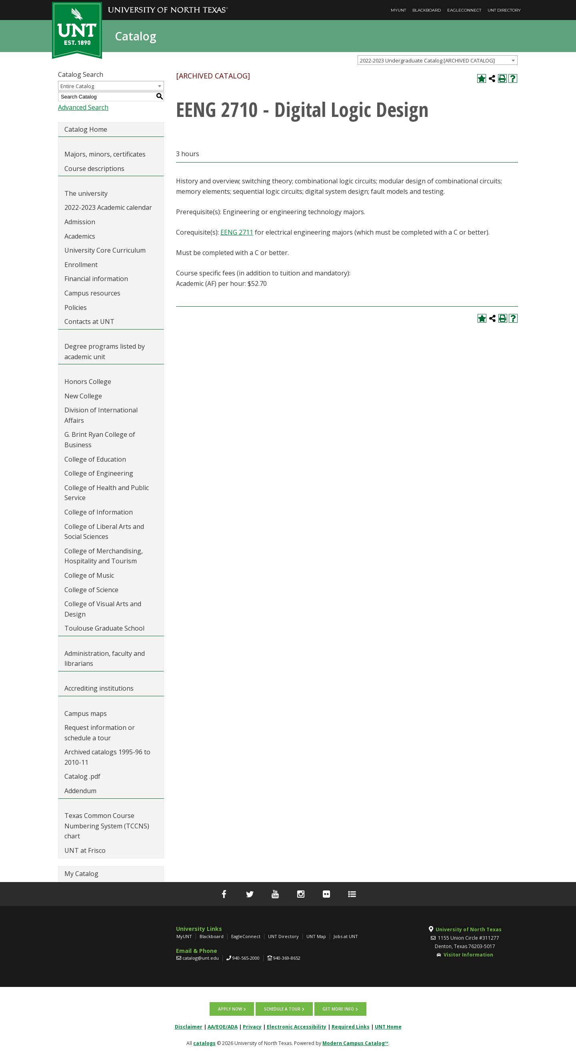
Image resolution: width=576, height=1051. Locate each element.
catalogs (204, 1041)
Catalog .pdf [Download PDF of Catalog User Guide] (82, 776)
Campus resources (92, 293)
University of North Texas (469, 929)
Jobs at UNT (346, 936)
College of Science (91, 589)
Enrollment (81, 264)
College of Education (95, 459)
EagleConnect (464, 10)
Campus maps (85, 713)
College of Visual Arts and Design (102, 609)
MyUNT (398, 10)
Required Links (351, 1025)
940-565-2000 (246, 958)
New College (83, 396)
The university (86, 193)
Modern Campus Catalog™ (355, 1041)
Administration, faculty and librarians (104, 658)
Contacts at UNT (89, 321)
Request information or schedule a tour (99, 732)
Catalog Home (85, 129)
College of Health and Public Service (106, 492)
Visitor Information (468, 954)
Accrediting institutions (99, 688)
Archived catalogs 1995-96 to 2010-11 (107, 757)
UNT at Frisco (85, 850)
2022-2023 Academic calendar (108, 207)
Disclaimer (188, 1025)
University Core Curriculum (105, 250)
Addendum (80, 790)
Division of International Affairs (101, 415)
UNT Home (388, 1025)
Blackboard (426, 10)
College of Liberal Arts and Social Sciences (104, 531)
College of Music (89, 575)
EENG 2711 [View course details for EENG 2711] (236, 232)
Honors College (87, 381)
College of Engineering (98, 473)
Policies (75, 307)
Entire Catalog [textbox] (77, 86)
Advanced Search (83, 107)
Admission (79, 221)
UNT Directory (504, 10)
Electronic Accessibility (296, 1025)
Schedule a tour (282, 1008)
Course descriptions (94, 168)
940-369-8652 (286, 958)
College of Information (98, 512)
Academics (79, 236)
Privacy (252, 1025)
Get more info (337, 1008)
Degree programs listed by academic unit (104, 351)
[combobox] (438, 60)
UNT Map (316, 936)
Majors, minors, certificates (105, 154)
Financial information (96, 278)
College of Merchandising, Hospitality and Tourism (103, 556)
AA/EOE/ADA (223, 1025)
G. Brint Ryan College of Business (99, 439)
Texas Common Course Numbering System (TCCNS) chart (106, 825)
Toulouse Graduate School (104, 628)
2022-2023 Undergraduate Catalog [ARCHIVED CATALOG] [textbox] (427, 60)
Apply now (231, 1008)
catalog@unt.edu (200, 958)
